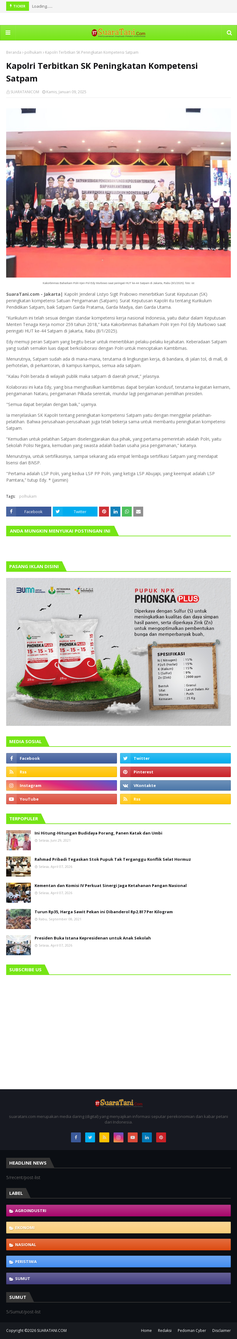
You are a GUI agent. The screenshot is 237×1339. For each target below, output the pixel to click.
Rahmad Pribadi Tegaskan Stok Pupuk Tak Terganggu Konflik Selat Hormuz (113, 859)
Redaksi (165, 1330)
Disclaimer (221, 1330)
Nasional (25, 1244)
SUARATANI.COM (52, 1330)
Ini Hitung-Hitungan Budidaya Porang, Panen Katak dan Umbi (98, 833)
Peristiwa (26, 1261)
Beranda (13, 52)
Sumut (22, 1278)
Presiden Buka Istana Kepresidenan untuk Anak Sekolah (93, 938)
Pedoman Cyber (192, 1330)
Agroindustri (30, 1210)
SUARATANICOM (24, 91)
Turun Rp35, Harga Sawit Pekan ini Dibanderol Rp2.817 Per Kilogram (104, 911)
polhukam (33, 52)
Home (146, 1330)
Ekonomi (25, 1227)
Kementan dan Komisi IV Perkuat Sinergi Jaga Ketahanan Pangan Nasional (111, 885)
